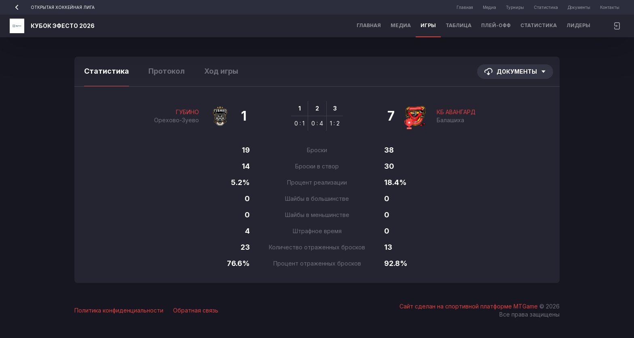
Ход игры (221, 71)
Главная (464, 7)
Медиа (489, 7)
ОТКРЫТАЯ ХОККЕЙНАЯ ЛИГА (52, 7)
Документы (579, 7)
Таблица (458, 25)
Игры (428, 25)
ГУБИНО (187, 111)
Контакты (609, 7)
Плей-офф (496, 25)
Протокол (166, 71)
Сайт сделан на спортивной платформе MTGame (469, 306)
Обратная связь (195, 310)
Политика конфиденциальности (118, 310)
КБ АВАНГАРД (456, 111)
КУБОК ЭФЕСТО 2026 (63, 25)
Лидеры (578, 25)
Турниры (515, 7)
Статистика (546, 7)
